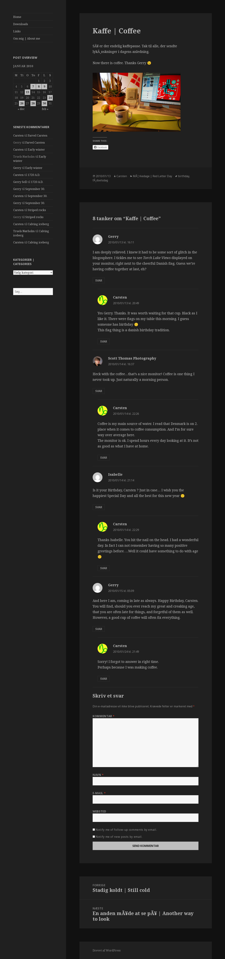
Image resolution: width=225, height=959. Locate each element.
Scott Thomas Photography (132, 358)
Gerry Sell (20, 182)
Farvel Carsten (37, 135)
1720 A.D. (34, 175)
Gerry (17, 168)
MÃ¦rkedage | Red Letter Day (152, 176)
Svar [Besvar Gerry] (98, 280)
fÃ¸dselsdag (100, 180)
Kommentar (104, 716)
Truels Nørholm (24, 231)
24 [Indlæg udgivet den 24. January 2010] (50, 98)
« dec (21, 109)
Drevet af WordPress (107, 950)
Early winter (36, 149)
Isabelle (115, 474)
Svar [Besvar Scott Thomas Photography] (98, 391)
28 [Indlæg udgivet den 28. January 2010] (33, 103)
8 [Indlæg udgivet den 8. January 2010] (39, 86)
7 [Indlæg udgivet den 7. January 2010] (33, 86)
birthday (183, 176)
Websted (99, 811)
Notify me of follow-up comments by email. (126, 830)
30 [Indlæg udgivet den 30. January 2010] (44, 103)
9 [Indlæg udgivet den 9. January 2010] (44, 86)
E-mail (99, 793)
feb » (45, 109)
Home (17, 17)
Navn (98, 775)
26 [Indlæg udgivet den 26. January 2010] (21, 103)
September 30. (35, 189)
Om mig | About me (26, 38)
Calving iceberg (38, 224)
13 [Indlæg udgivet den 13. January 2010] (27, 92)
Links (17, 31)
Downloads (20, 24)
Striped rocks (37, 210)
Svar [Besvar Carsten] (103, 341)
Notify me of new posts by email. (119, 837)
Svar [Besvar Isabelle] (98, 507)
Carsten (18, 135)
